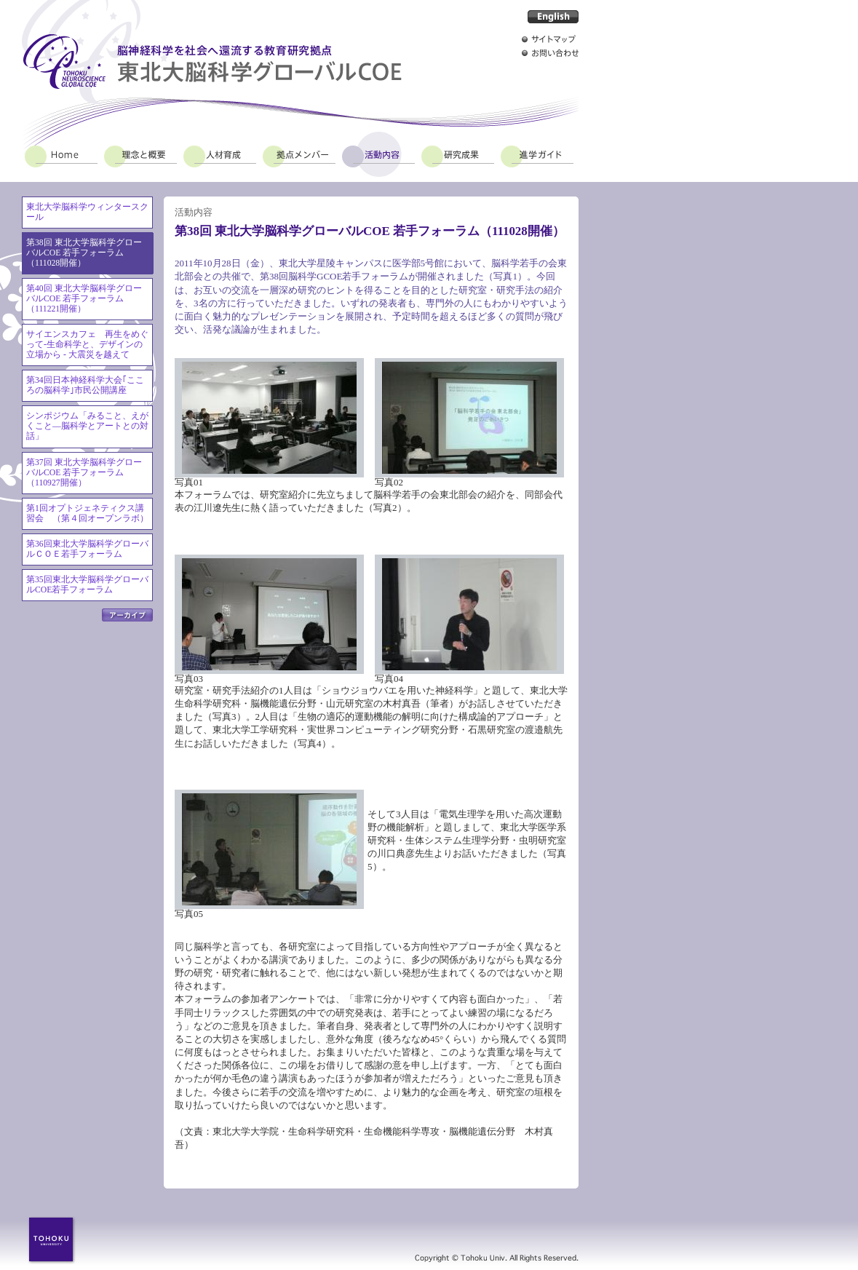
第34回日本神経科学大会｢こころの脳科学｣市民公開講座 (85, 385)
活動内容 (378, 154)
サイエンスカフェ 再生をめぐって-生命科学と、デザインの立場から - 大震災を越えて (87, 345)
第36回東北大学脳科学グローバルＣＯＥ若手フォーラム (87, 549)
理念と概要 (140, 154)
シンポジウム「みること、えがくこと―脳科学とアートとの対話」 (87, 426)
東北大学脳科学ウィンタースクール (87, 212)
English (553, 16)
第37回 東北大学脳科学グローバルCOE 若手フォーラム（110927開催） (84, 473)
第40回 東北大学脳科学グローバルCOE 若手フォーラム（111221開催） (84, 299)
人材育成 (219, 154)
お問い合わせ (550, 53)
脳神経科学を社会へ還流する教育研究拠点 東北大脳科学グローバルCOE (212, 61)
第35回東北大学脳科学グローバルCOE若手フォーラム (87, 585)
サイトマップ (550, 39)
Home (61, 154)
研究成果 (457, 154)
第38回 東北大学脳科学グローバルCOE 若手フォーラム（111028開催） (84, 253)
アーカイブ (127, 615)
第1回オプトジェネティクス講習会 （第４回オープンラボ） (87, 513)
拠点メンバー (299, 154)
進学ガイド (537, 154)
